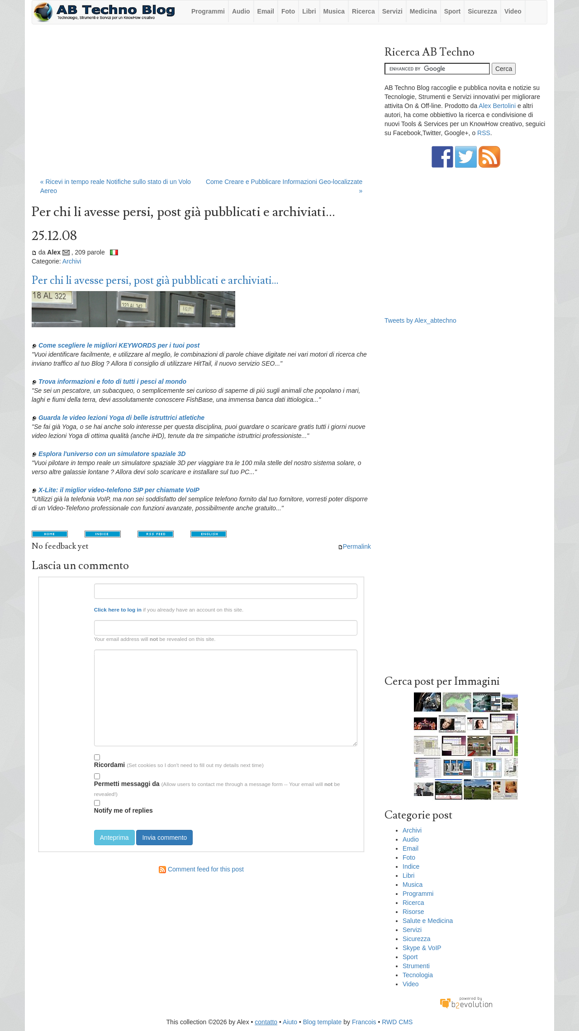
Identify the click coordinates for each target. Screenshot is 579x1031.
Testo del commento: (67, 652)
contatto (266, 1022)
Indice (411, 866)
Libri (309, 11)
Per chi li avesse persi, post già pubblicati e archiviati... (155, 280)
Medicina (423, 11)
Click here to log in (118, 609)
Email (265, 11)
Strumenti (416, 966)
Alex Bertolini (497, 105)
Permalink (354, 546)
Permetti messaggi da (127, 780)
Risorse (413, 911)
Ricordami (109, 761)
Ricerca (363, 11)
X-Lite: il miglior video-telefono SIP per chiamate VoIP (118, 490)
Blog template (322, 1022)
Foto (288, 11)
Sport (452, 11)
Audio (241, 11)
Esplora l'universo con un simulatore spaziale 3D (111, 453)
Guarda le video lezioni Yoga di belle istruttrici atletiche (121, 417)
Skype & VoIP (422, 947)
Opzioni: (77, 755)
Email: (80, 623)
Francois (364, 1022)
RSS (483, 133)
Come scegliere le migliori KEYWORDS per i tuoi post (118, 345)
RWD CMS (397, 1022)
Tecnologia (418, 975)
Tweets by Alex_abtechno (420, 320)
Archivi (71, 261)
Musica (334, 11)
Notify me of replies (123, 807)
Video (513, 11)
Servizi (392, 11)
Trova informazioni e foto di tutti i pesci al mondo (112, 381)
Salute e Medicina (428, 920)
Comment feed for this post (201, 869)
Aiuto (290, 1022)
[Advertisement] (201, 105)
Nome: (80, 586)
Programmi (208, 11)
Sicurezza (482, 11)
